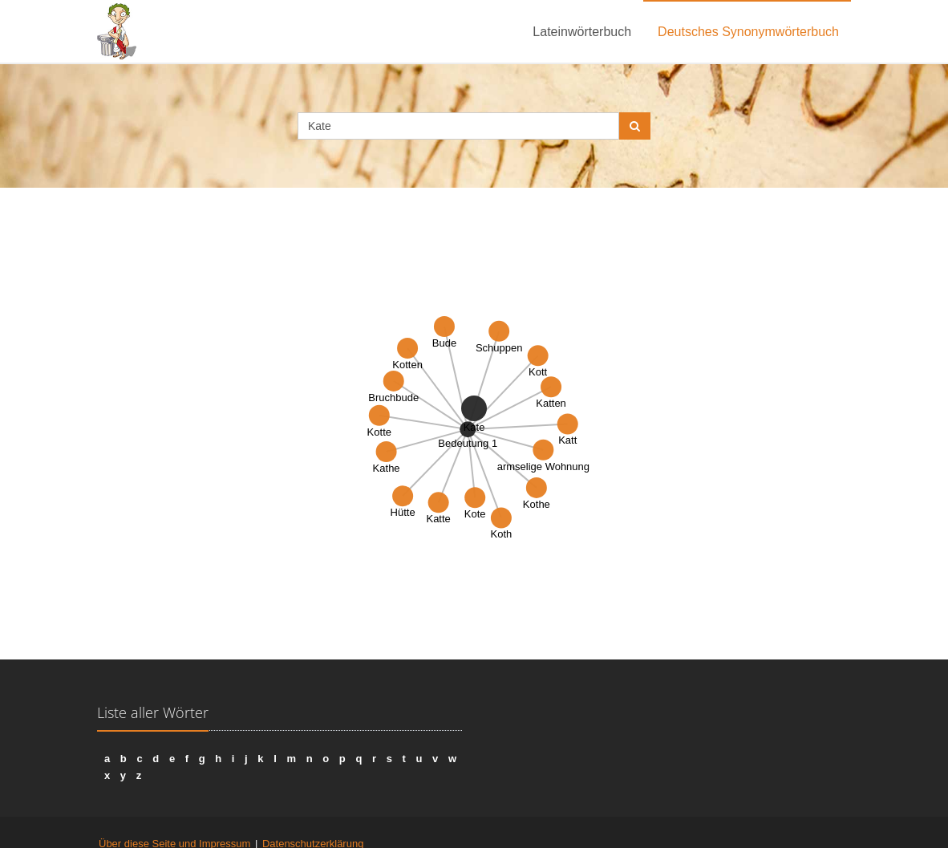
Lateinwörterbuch (582, 32)
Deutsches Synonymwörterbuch (748, 32)
